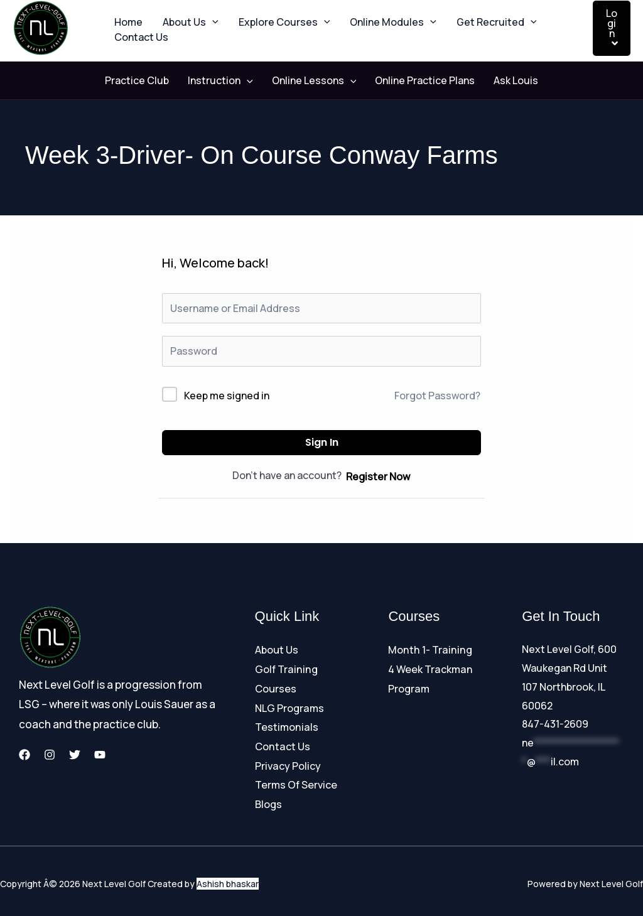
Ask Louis (503, 81)
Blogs (268, 799)
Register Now (378, 476)
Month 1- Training (428, 650)
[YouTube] (99, 754)
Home (126, 16)
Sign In (321, 443)
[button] (204, 16)
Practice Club (149, 81)
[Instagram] (49, 754)
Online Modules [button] (375, 16)
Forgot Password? (437, 396)
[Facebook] (24, 754)
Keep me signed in (226, 395)
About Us (276, 650)
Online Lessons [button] (314, 81)
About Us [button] (183, 16)
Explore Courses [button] (272, 16)
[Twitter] (74, 754)
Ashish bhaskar (228, 878)
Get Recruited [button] (474, 16)
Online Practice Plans (418, 81)
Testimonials (286, 724)
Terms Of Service (296, 780)
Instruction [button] (226, 81)
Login (612, 27)
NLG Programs (289, 706)
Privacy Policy (287, 761)
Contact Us (139, 44)
